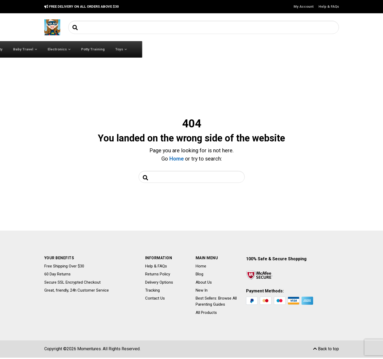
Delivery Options (159, 283)
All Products (206, 314)
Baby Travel (220, 49)
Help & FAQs (329, 6)
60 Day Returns (57, 275)
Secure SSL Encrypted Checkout (72, 283)
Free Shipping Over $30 (64, 267)
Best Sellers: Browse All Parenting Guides (216, 302)
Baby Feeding (157, 49)
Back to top (326, 350)
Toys (316, 49)
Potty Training (290, 49)
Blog (199, 275)
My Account (303, 6)
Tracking (152, 291)
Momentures (89, 350)
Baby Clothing (120, 49)
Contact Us (155, 299)
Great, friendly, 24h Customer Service (76, 291)
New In (202, 291)
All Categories (71, 49)
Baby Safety (189, 49)
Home (176, 158)
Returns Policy (157, 275)
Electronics (254, 49)
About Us (204, 283)
